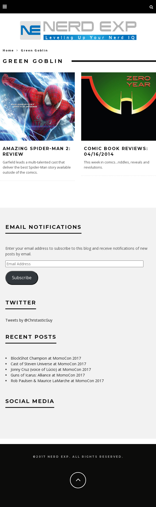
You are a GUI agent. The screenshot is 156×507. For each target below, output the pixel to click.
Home (8, 50)
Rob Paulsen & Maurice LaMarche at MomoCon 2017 (57, 380)
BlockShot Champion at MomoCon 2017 (46, 358)
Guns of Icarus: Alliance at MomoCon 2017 (48, 375)
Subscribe (22, 278)
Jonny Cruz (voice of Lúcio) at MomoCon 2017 (51, 369)
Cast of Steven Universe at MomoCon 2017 (48, 363)
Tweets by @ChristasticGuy (28, 320)
